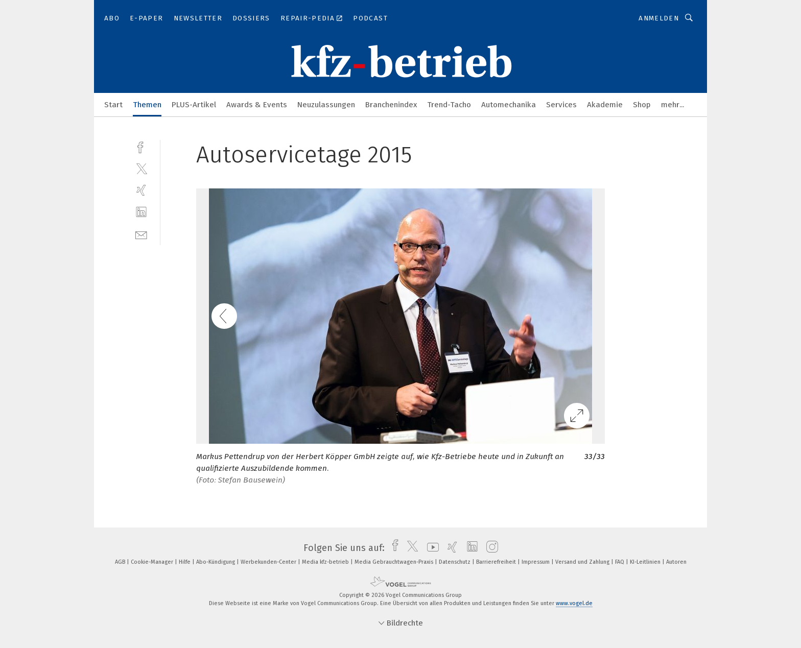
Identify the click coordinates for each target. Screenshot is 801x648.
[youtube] (430, 548)
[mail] (141, 234)
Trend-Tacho (449, 104)
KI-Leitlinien (646, 562)
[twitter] (141, 168)
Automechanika (508, 104)
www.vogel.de (574, 603)
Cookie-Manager (153, 562)
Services (561, 104)
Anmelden (659, 18)
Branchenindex (391, 104)
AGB (121, 562)
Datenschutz (455, 562)
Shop (642, 104)
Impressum (536, 562)
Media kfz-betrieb (326, 562)
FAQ (620, 562)
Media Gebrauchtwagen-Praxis (395, 562)
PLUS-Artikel (194, 104)
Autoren (676, 562)
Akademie (605, 104)
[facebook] (141, 146)
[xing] (141, 190)
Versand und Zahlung (583, 562)
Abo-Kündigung (216, 562)
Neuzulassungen (326, 104)
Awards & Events (256, 104)
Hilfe (185, 562)
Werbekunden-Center (269, 562)
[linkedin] (141, 212)
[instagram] (489, 548)
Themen (147, 104)
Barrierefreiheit (496, 562)
